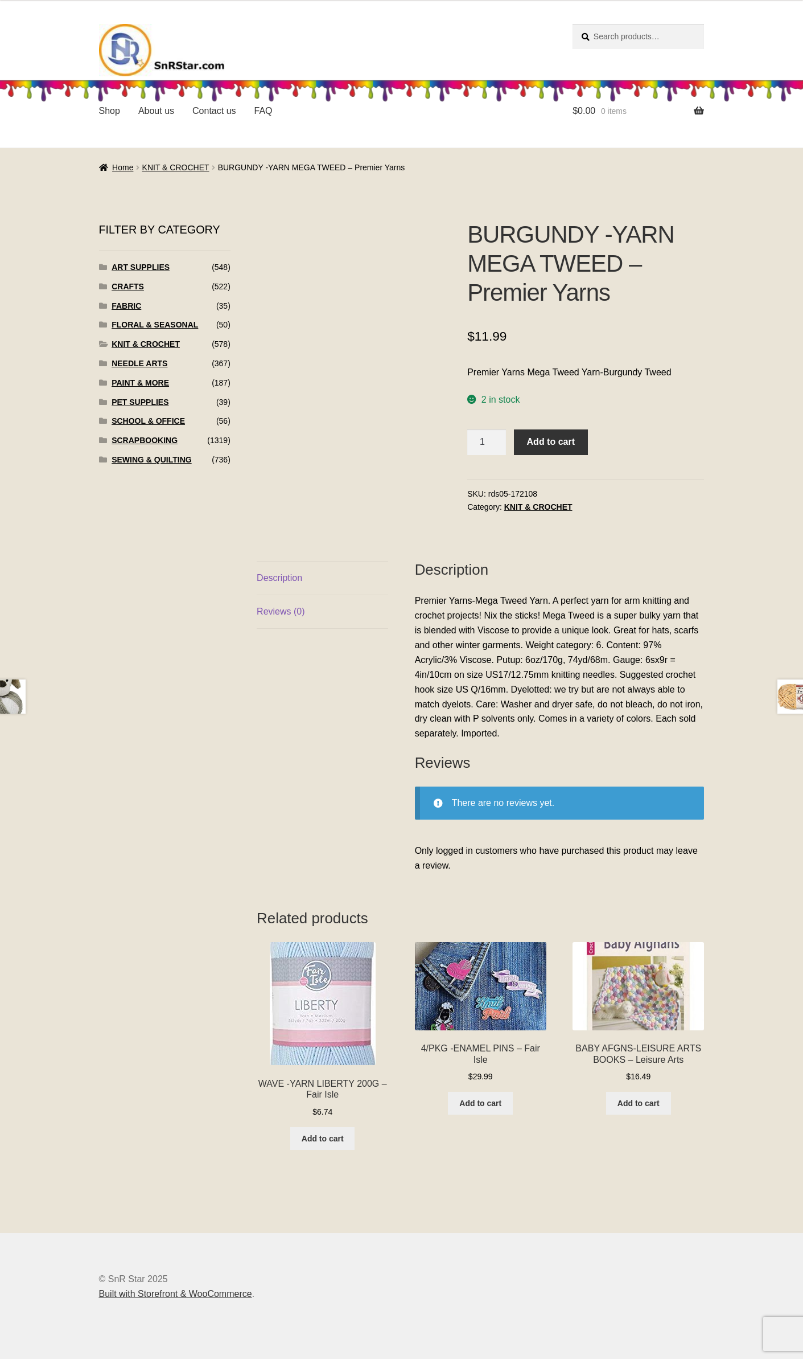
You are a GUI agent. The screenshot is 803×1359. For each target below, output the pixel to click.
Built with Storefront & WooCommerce (175, 1294)
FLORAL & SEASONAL (155, 324)
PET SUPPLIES (140, 402)
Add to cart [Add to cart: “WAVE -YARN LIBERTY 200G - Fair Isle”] (323, 1138)
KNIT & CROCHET (175, 167)
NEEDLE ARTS (139, 363)
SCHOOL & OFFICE (148, 420)
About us (156, 111)
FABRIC (126, 305)
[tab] (322, 578)
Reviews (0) (280, 611)
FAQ (263, 111)
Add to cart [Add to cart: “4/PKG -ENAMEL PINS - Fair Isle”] (480, 1103)
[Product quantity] (486, 442)
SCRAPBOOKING (145, 440)
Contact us (214, 111)
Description (279, 578)
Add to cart (551, 442)
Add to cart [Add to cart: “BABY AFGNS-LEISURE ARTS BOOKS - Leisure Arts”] (638, 1103)
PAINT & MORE (140, 382)
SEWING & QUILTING (152, 459)
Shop (109, 111)
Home (122, 167)
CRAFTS (128, 286)
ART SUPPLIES (141, 267)
